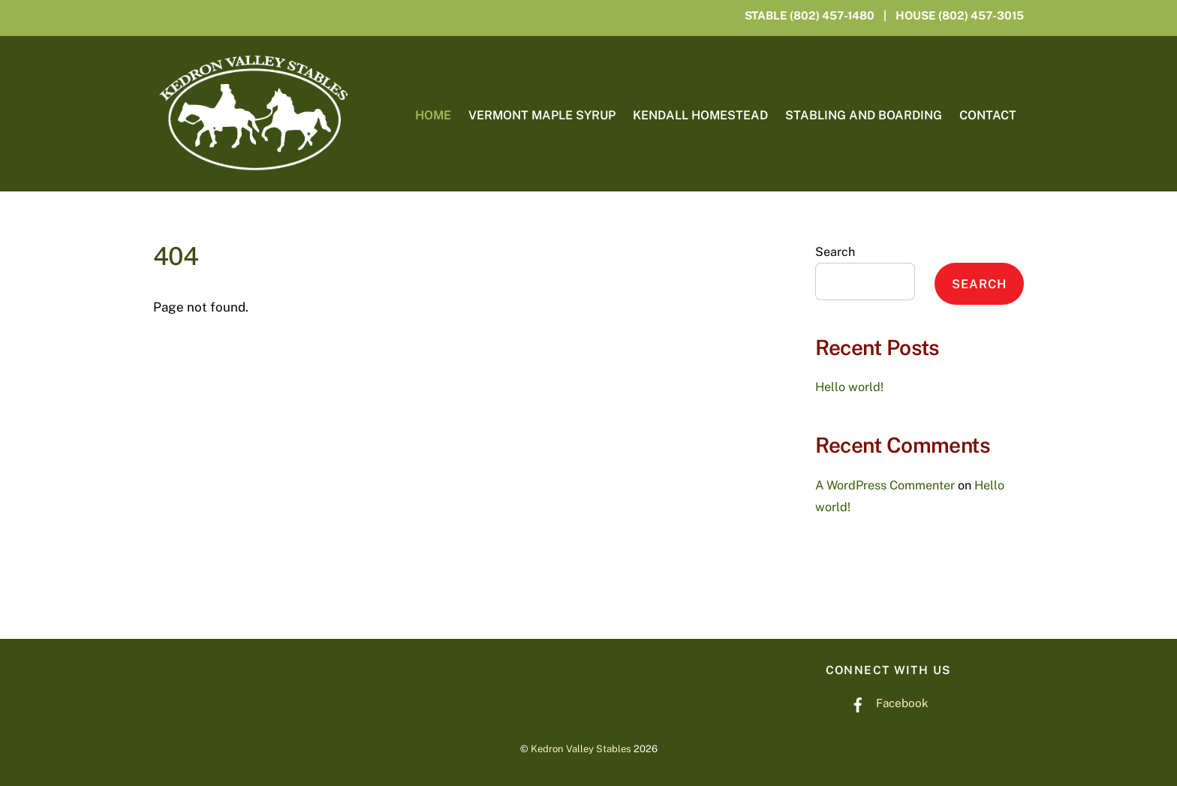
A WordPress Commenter (885, 485)
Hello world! (849, 387)
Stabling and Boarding (863, 115)
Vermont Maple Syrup (542, 115)
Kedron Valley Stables (581, 748)
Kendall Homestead (700, 115)
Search (835, 252)
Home (433, 115)
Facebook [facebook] (886, 702)
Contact (987, 115)
